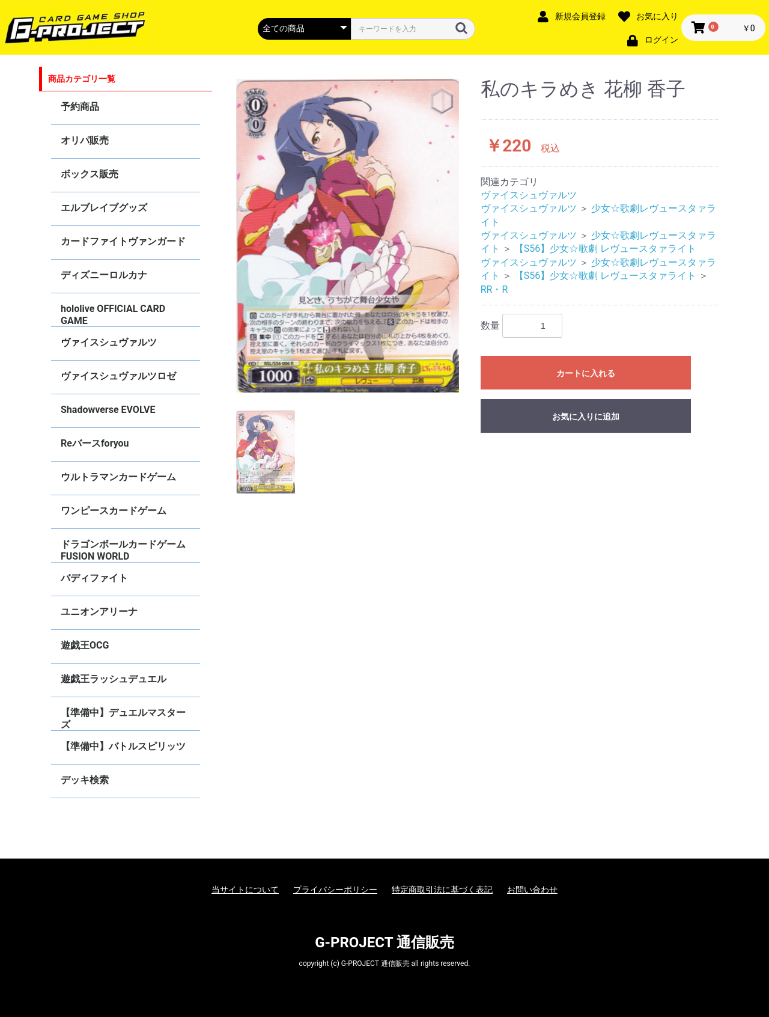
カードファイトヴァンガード (123, 241)
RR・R (494, 289)
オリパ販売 (85, 140)
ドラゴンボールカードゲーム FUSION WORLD (123, 550)
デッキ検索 (85, 780)
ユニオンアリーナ (99, 611)
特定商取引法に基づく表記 (442, 889)
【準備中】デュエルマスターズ (123, 718)
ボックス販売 (89, 174)
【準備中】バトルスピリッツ (123, 746)
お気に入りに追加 (585, 416)
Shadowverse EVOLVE (108, 409)
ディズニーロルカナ (104, 275)
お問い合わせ (532, 889)
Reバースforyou (95, 443)
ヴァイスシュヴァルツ (109, 342)
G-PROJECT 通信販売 (384, 942)
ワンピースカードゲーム (113, 510)
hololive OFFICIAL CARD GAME (113, 314)
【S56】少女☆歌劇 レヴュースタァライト (605, 248)
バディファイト (94, 578)
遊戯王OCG (85, 645)
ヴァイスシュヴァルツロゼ (118, 376)
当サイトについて (245, 889)
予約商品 (80, 106)
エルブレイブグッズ (104, 207)
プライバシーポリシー (335, 889)
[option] (348, 235)
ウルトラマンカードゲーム (118, 477)
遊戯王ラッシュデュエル (113, 679)
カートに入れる (585, 373)
